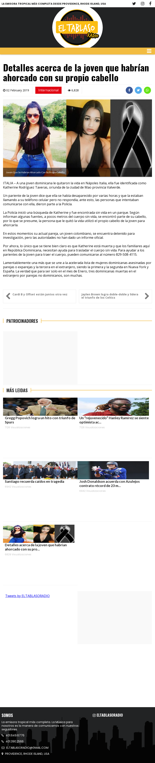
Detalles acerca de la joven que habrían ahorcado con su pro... (36, 547)
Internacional (48, 90)
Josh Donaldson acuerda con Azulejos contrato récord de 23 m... (109, 483)
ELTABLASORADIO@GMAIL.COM (25, 748)
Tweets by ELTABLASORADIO (27, 596)
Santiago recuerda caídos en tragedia (34, 481)
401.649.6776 (13, 735)
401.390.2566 (13, 741)
